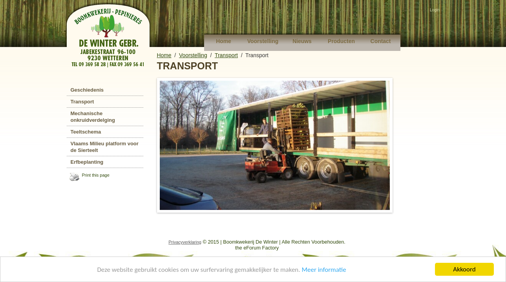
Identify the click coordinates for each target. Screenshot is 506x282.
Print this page (96, 175)
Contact (381, 41)
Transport (82, 102)
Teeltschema (86, 132)
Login (434, 10)
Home (223, 41)
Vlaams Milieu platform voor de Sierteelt (105, 147)
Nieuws (302, 41)
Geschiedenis (87, 90)
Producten (341, 41)
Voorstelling (262, 41)
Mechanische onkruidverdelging (93, 116)
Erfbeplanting (87, 162)
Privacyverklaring (184, 242)
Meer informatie (323, 270)
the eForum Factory (257, 248)
